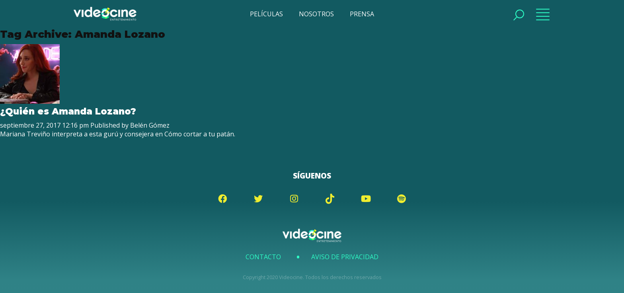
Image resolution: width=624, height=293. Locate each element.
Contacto (263, 256)
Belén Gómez (150, 125)
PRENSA (362, 14)
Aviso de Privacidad (344, 256)
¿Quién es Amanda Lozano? (68, 111)
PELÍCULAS (266, 14)
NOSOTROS (316, 14)
